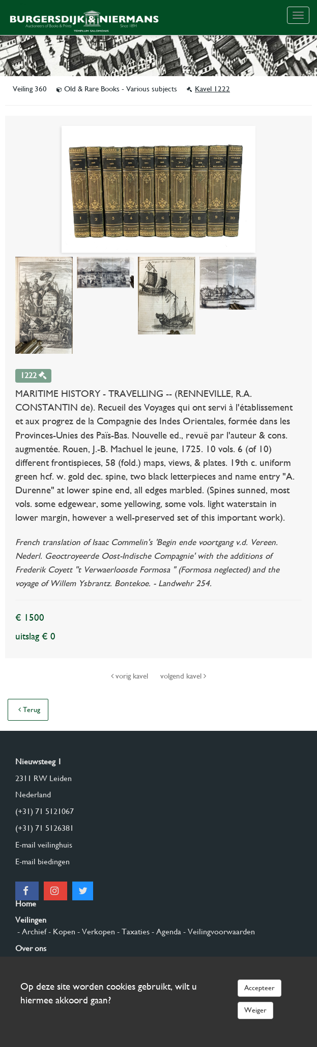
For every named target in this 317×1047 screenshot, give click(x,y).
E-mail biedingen (42, 861)
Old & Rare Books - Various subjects (117, 88)
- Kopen (60, 931)
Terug (29, 709)
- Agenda (165, 931)
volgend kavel (183, 676)
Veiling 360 (31, 88)
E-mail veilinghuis (43, 845)
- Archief (30, 931)
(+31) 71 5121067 (44, 811)
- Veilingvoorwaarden (218, 931)
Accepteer (259, 988)
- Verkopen (95, 931)
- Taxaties (132, 931)
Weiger (255, 1010)
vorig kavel (130, 676)
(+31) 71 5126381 (44, 828)
